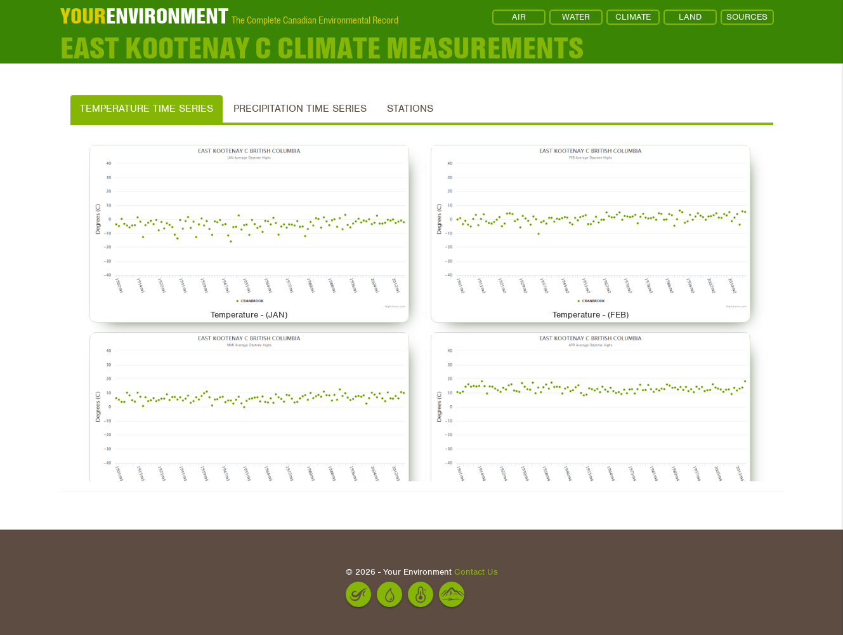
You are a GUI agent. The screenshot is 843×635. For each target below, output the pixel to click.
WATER (576, 16)
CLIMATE (633, 16)
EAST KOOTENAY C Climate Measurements (322, 48)
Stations (410, 108)
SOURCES (747, 16)
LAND (690, 16)
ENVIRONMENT (144, 16)
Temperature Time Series (146, 108)
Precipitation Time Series (300, 108)
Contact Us (476, 571)
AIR (519, 16)
